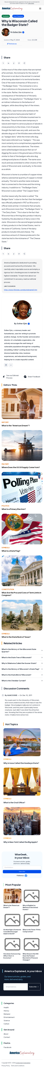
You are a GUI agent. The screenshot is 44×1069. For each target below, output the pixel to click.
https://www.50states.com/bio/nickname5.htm (20, 290)
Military (5, 464)
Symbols (6, 547)
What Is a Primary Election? (14, 509)
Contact (7, 1037)
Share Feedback (31, 376)
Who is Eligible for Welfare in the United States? (30, 907)
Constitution (8, 589)
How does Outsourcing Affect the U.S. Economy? (11, 956)
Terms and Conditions (17, 1065)
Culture (6, 1024)
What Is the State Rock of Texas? (16, 637)
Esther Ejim (17, 32)
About (6, 1034)
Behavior (7, 1014)
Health (6, 1007)
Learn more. (31, 3)
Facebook (7, 1047)
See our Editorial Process (11, 376)
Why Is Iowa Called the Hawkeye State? (21, 763)
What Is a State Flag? (11, 551)
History (5, 422)
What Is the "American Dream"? (16, 425)
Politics (5, 506)
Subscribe (22, 871)
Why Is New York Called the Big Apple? (20, 842)
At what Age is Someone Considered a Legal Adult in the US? (12, 932)
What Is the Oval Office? (14, 802)
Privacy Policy (6, 1065)
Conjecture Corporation (23, 1063)
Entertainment (9, 1017)
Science (7, 1020)
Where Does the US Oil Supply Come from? (21, 467)
